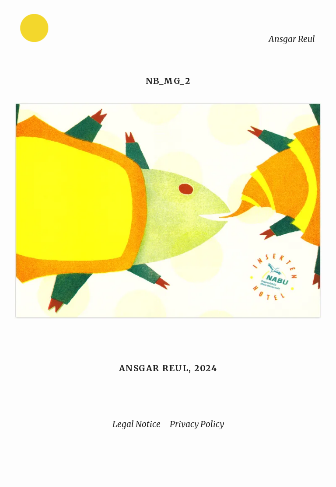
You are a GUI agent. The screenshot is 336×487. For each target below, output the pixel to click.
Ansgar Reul (292, 39)
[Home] (61, 30)
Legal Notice (136, 424)
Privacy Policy (197, 424)
